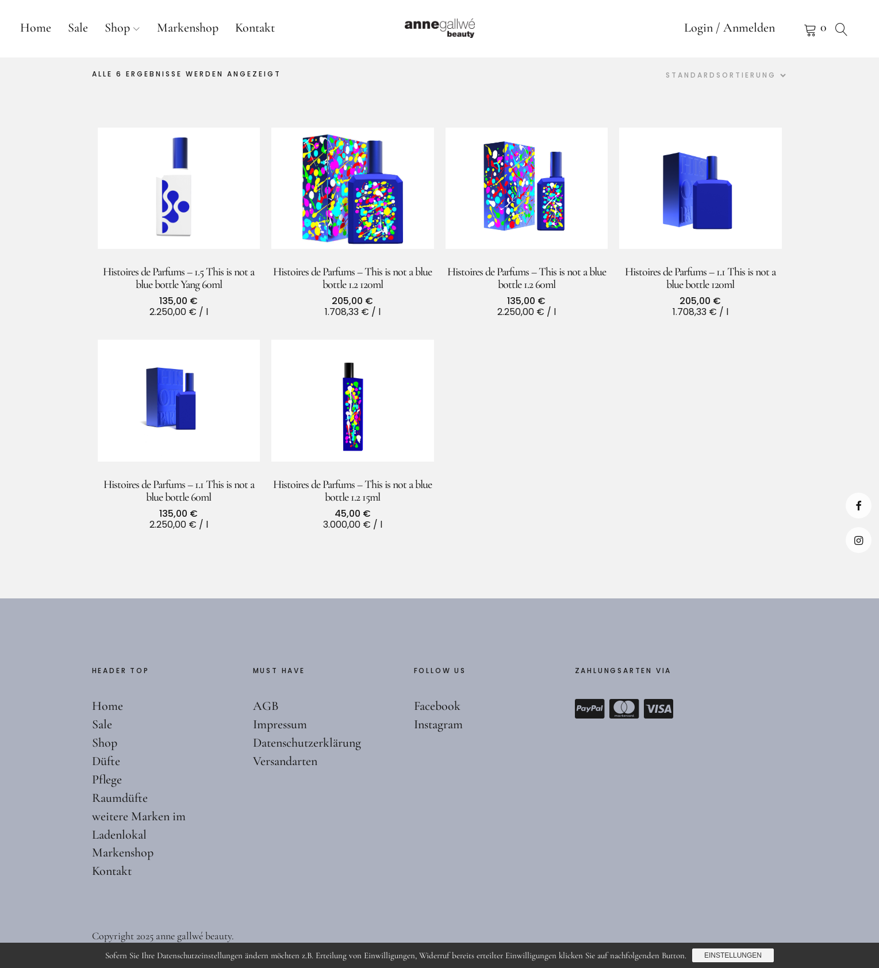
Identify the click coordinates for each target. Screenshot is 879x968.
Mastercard (624, 708)
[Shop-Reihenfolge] (724, 75)
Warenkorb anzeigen (796, 29)
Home (35, 27)
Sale (78, 27)
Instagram (859, 540)
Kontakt (255, 27)
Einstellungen (733, 955)
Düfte (106, 761)
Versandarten (285, 761)
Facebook (859, 505)
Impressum (280, 724)
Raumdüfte (120, 797)
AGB (266, 705)
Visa (659, 708)
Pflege (107, 779)
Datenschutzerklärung (307, 742)
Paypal (590, 708)
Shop (117, 27)
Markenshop (187, 27)
